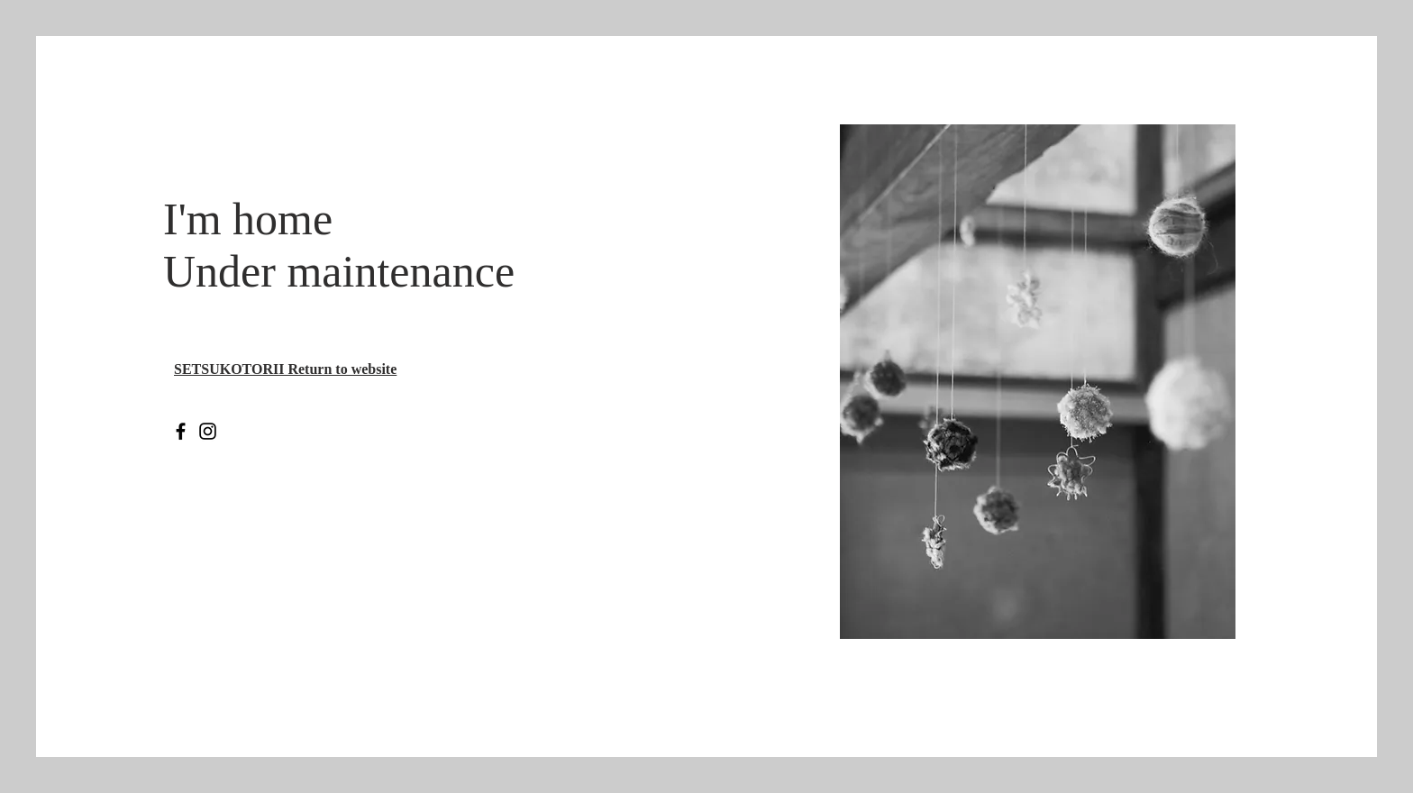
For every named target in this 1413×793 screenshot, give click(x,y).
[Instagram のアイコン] (207, 431)
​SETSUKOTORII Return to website (285, 369)
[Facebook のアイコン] (180, 431)
